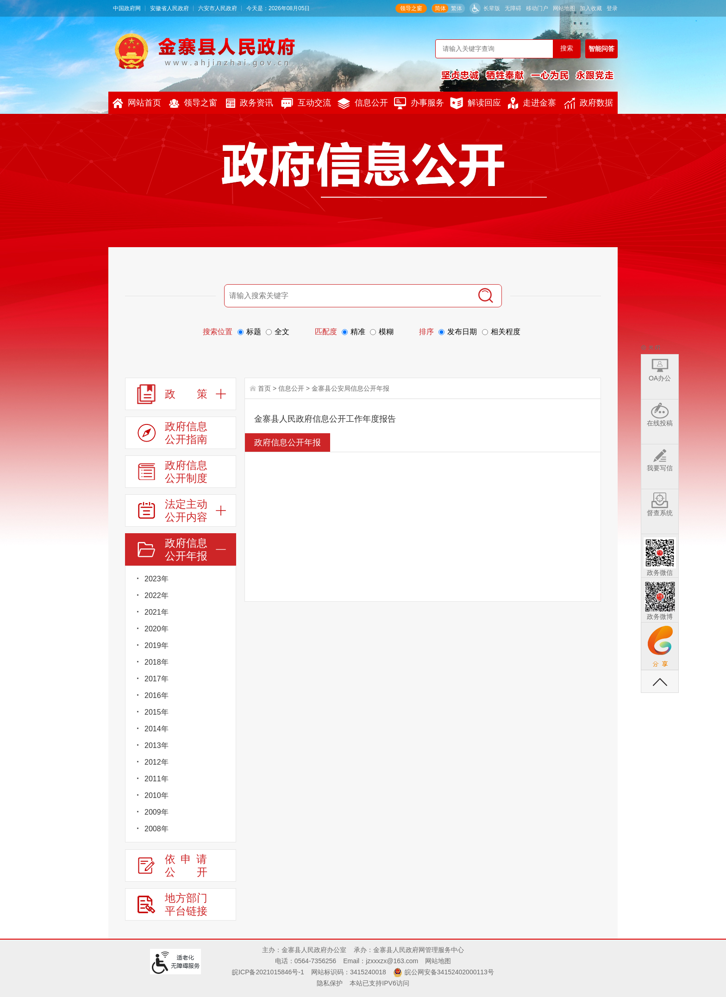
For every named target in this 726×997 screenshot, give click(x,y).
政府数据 (588, 103)
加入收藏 (591, 8)
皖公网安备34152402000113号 (449, 972)
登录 (612, 8)
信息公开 (363, 103)
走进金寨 (532, 103)
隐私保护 (330, 983)
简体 (440, 8)
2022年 (156, 595)
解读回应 (475, 103)
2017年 (156, 679)
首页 (264, 388)
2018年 (156, 662)
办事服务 (419, 103)
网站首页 (137, 103)
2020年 (156, 629)
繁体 (456, 8)
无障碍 (513, 8)
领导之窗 (411, 8)
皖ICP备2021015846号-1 (268, 972)
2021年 (156, 612)
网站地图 (564, 8)
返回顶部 (659, 681)
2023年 (156, 579)
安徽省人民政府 (169, 8)
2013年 (156, 745)
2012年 (156, 762)
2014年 (156, 729)
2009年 (156, 812)
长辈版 (491, 8)
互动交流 (306, 103)
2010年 (156, 795)
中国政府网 (127, 8)
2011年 (156, 779)
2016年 (156, 695)
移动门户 (537, 8)
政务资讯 (249, 103)
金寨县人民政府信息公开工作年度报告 (325, 419)
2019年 (156, 645)
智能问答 (601, 48)
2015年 (156, 712)
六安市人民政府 (217, 8)
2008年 (156, 829)
